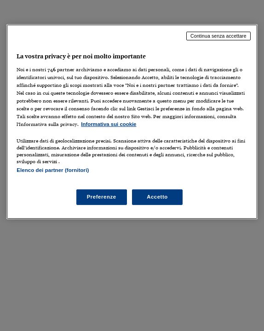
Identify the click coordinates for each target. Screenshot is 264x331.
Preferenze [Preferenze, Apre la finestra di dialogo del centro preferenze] (101, 197)
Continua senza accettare (218, 36)
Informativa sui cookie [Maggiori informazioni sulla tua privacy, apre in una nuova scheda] (108, 124)
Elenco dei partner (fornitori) (53, 170)
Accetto (157, 197)
